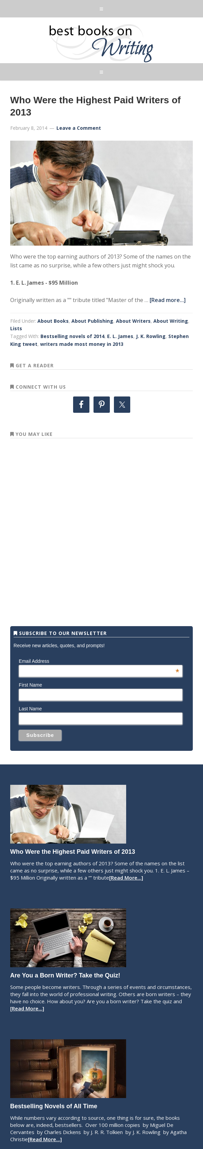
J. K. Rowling (151, 336)
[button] (101, 8)
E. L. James (120, 336)
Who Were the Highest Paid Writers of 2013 (72, 851)
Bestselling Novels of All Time (53, 1106)
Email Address (99, 661)
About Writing (170, 321)
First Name (30, 685)
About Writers (133, 321)
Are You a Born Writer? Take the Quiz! (65, 975)
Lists (16, 328)
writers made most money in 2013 (81, 344)
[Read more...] (168, 300)
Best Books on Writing (101, 42)
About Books (53, 321)
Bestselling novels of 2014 (72, 336)
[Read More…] (126, 877)
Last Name (30, 708)
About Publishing (92, 321)
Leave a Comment (78, 128)
